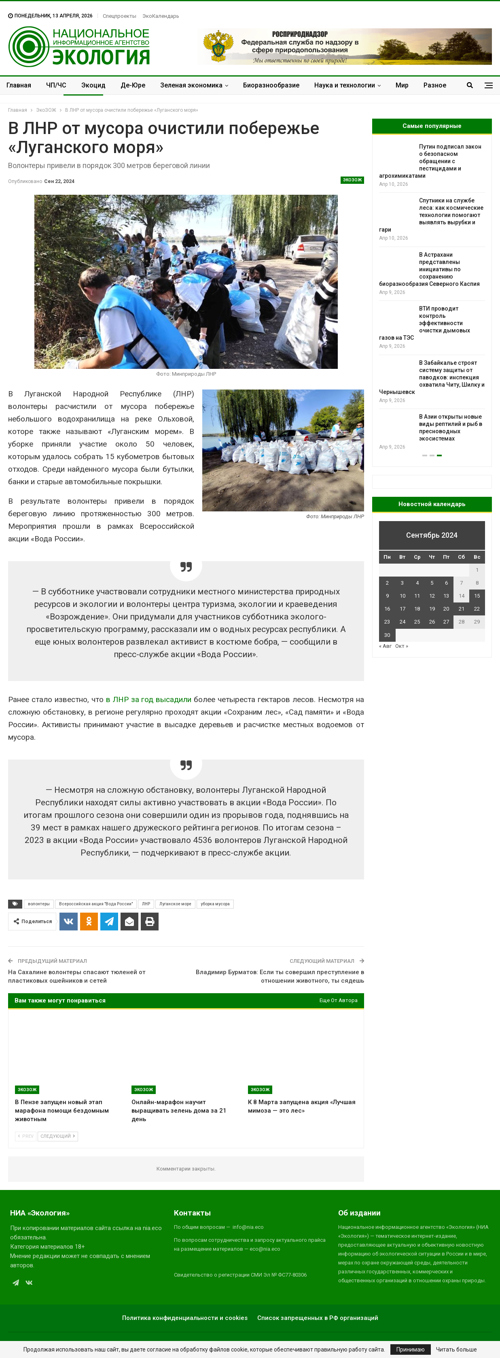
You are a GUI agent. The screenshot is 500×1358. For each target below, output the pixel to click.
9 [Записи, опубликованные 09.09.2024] (387, 596)
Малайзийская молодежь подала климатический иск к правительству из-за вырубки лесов (428, 262)
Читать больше (456, 1349)
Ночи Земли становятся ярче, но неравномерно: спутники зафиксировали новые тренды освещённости (432, 370)
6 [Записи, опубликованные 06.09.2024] (446, 583)
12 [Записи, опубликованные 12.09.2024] (432, 596)
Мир (402, 85)
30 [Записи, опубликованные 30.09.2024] (387, 635)
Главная (18, 85)
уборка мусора (215, 904)
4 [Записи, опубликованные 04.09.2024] (417, 583)
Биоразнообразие (271, 85)
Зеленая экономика (191, 85)
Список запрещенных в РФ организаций (317, 1318)
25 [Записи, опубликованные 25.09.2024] (417, 622)
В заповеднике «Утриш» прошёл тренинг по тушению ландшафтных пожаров (432, 161)
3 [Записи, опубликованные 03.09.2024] (402, 583)
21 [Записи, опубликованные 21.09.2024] (461, 609)
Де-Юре (133, 85)
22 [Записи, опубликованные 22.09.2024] (477, 609)
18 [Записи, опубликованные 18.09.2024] (417, 609)
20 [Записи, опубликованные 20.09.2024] (446, 609)
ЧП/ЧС (56, 85)
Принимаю (410, 1349)
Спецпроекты (119, 16)
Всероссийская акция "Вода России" (96, 904)
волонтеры (39, 904)
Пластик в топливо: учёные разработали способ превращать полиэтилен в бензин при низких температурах (428, 316)
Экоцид (93, 85)
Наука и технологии (344, 85)
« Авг (385, 646)
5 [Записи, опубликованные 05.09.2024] (431, 583)
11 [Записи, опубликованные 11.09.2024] (417, 596)
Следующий (57, 1136)
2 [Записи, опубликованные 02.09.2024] (387, 583)
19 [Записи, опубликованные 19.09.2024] (432, 609)
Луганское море (175, 904)
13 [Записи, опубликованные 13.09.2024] (446, 596)
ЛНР (146, 904)
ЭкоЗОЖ (352, 180)
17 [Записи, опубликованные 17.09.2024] (402, 609)
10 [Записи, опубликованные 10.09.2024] (402, 596)
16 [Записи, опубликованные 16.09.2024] (387, 609)
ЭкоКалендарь (160, 16)
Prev (26, 1136)
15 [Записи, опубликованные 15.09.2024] (477, 596)
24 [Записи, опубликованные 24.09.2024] (402, 622)
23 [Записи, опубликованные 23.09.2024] (387, 622)
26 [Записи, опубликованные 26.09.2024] (432, 622)
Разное (435, 85)
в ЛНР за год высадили (149, 699)
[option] (432, 293)
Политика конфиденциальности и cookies (185, 1318)
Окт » (401, 646)
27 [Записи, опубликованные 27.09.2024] (446, 622)
